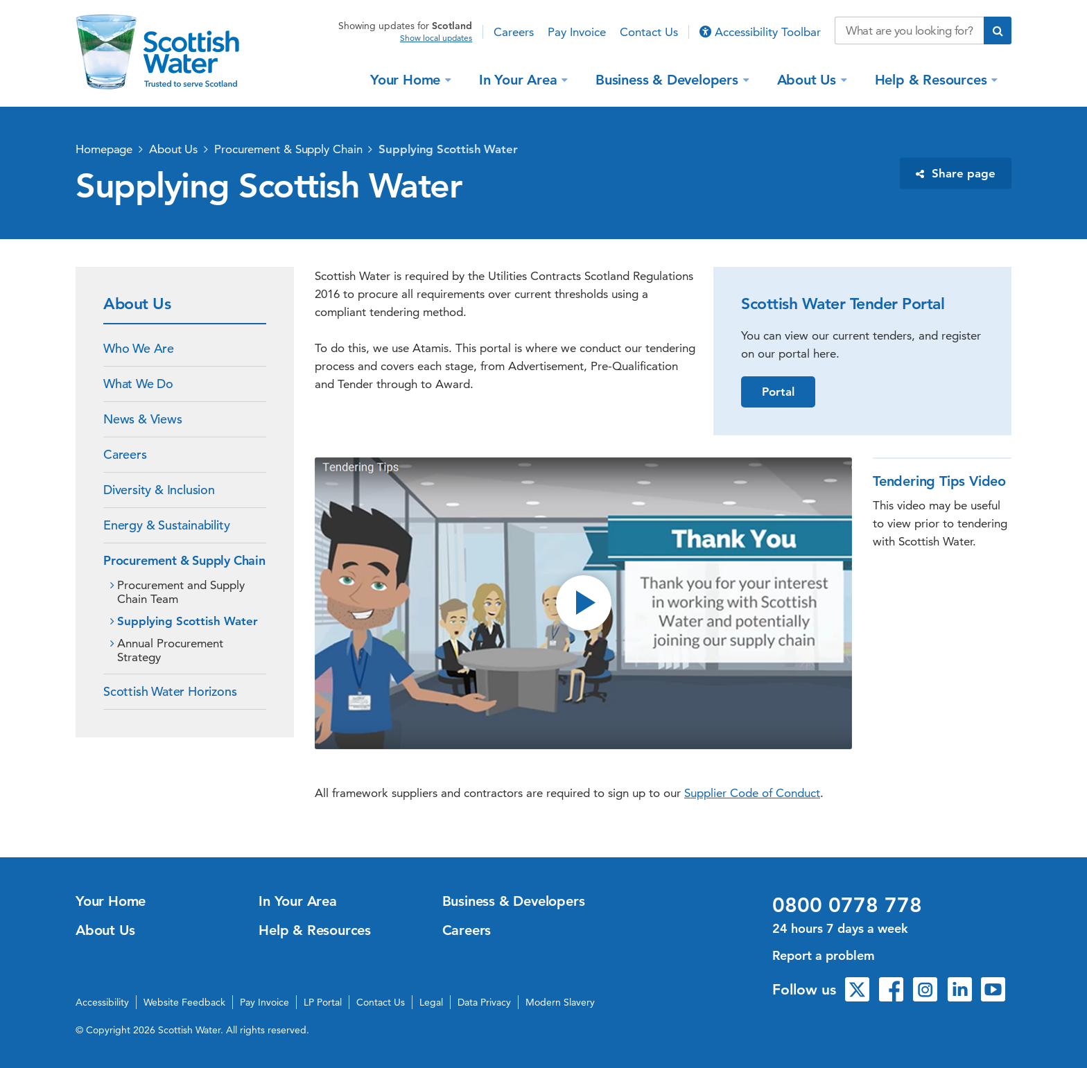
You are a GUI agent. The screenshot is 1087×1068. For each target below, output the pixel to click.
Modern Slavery (560, 1002)
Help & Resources (933, 79)
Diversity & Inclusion (159, 490)
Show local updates (436, 38)
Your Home (407, 79)
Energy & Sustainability (166, 525)
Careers (514, 32)
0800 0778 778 (847, 905)
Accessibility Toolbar (760, 32)
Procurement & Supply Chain (288, 149)
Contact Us (649, 32)
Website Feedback (184, 1002)
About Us (808, 79)
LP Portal (323, 1002)
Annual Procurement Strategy (170, 650)
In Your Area (520, 79)
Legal (431, 1002)
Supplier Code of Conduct (752, 793)
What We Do (138, 384)
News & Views (142, 419)
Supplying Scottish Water (448, 149)
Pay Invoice (577, 32)
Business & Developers (668, 79)
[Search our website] (909, 30)
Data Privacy (484, 1002)
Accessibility (102, 1002)
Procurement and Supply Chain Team (181, 592)
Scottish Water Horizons (169, 691)
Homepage (104, 149)
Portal (778, 392)
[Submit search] (997, 30)
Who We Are (138, 348)
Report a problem (823, 955)
